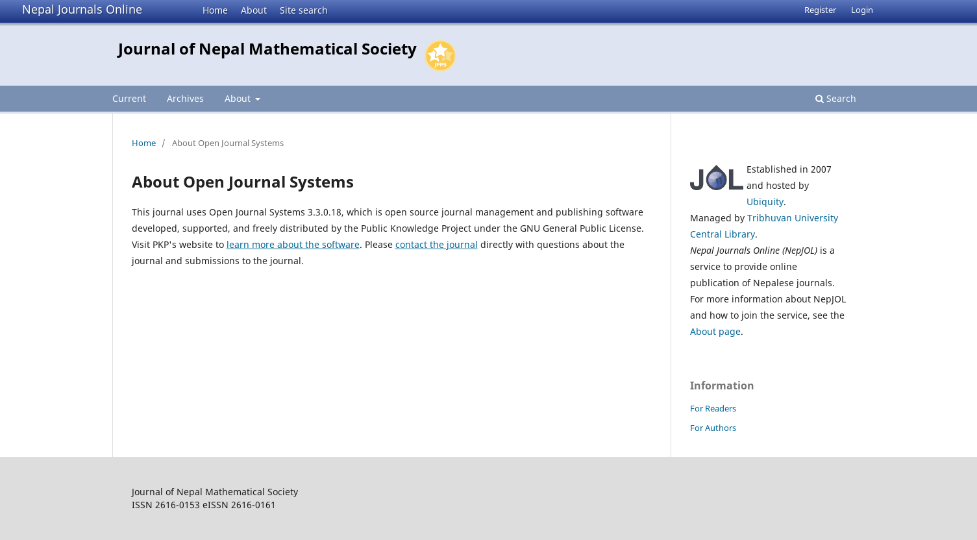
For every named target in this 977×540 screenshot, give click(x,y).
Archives (185, 98)
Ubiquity (765, 201)
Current (129, 98)
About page (715, 331)
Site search (304, 10)
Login (862, 10)
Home (215, 10)
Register (820, 10)
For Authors (713, 428)
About (254, 10)
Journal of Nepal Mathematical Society (267, 48)
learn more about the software (293, 244)
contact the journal (436, 244)
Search (835, 98)
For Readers (713, 408)
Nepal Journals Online (82, 9)
